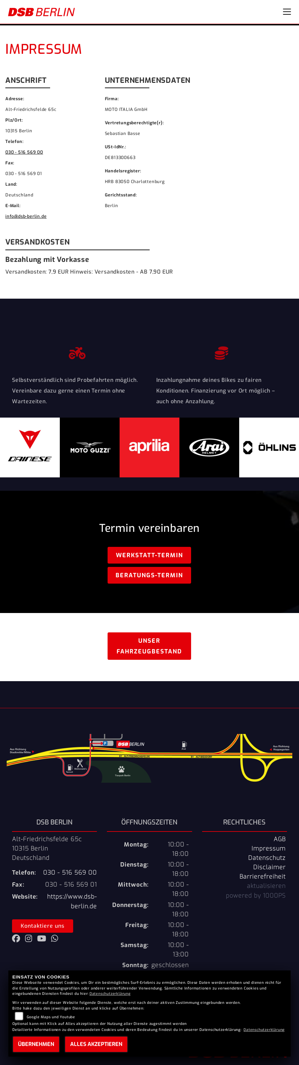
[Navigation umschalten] (287, 12)
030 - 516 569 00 (24, 152)
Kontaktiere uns (42, 925)
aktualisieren (266, 886)
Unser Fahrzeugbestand (149, 646)
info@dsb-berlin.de (25, 216)
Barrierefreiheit (263, 877)
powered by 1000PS (256, 896)
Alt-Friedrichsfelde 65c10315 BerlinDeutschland (47, 848)
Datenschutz (267, 858)
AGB (280, 839)
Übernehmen (36, 1044)
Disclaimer (269, 867)
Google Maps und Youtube (51, 1017)
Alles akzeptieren (96, 1044)
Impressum (269, 849)
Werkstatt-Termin (149, 555)
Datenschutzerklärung (110, 993)
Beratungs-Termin (149, 575)
